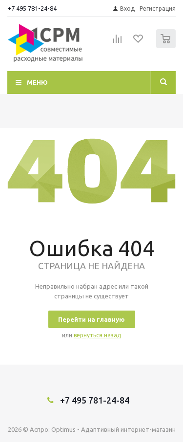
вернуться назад (97, 335)
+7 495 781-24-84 (32, 8)
